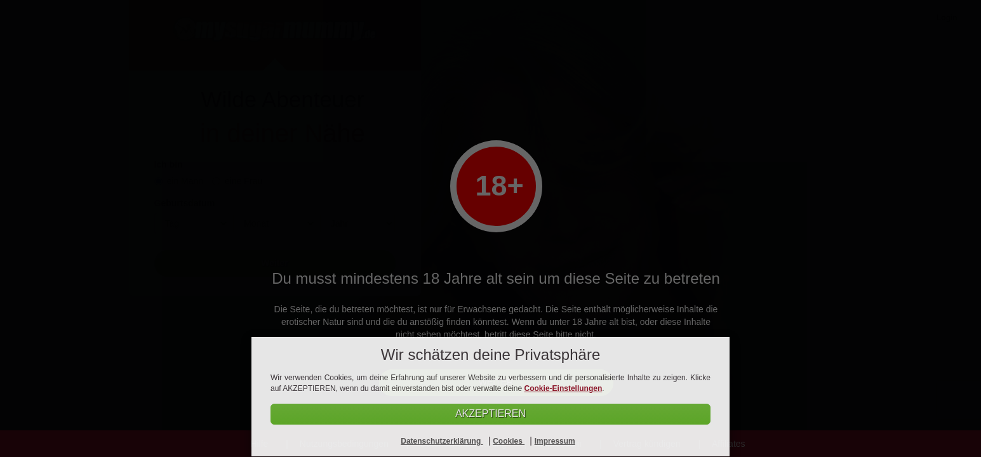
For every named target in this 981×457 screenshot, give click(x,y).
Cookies (508, 441)
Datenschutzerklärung (442, 441)
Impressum (555, 441)
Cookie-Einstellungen (563, 388)
